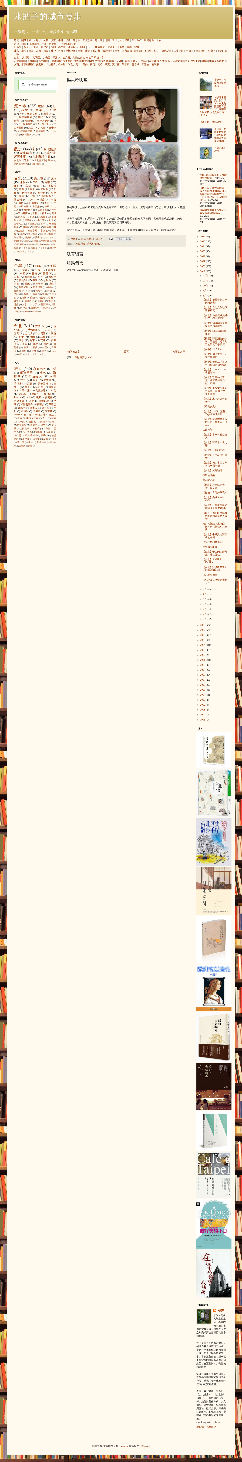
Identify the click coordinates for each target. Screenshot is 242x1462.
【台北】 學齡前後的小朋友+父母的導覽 (215, 317)
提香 (19, 418)
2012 (203, 655)
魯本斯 (62, 64)
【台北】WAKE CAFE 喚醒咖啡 (214, 371)
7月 (205, 589)
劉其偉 (38, 432)
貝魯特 (26, 227)
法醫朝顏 (207, 429)
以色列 (17, 47)
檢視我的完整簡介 (206, 1427)
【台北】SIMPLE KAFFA (212, 561)
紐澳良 (28, 237)
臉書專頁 (149, 40)
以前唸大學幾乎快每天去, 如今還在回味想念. (213, 211)
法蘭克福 (178, 50)
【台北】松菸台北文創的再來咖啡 (215, 301)
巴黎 (80, 50)
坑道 (86, 61)
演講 (53, 40)
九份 (74, 57)
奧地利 (23, 280)
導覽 (60, 40)
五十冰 (52, 128)
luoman (124, 1446)
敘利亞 (35, 47)
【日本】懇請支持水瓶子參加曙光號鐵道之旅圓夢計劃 (220, 135)
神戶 (53, 50)
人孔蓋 (41, 128)
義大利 (52, 270)
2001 (203, 709)
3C (49, 117)
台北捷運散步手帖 (43, 160)
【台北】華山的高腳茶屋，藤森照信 (215, 553)
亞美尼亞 (73, 47)
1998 (203, 719)
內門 (20, 354)
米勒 (70, 64)
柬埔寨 (28, 277)
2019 (203, 271)
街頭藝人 (128, 61)
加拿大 (25, 304)
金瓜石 (66, 57)
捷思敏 (39, 387)
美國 (77, 243)
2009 (203, 670)
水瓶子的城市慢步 (47, 16)
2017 (203, 630)
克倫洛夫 (18, 224)
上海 (23, 50)
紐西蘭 (35, 311)
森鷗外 (44, 435)
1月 (205, 619)
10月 (206, 285)
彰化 (24, 351)
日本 (38, 266)
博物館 (204, 61)
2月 (205, 614)
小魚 (43, 372)
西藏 (35, 294)
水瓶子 (37, 40)
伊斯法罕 (49, 237)
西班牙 (52, 277)
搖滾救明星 (209, 480)
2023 (203, 251)
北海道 (121, 47)
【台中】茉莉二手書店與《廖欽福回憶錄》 (215, 363)
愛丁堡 (44, 248)
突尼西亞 (47, 308)
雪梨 (30, 251)
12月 (206, 275)
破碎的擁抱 (209, 475)
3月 (205, 609)
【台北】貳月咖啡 (212, 470)
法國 (24, 270)
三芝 (27, 354)
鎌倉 (42, 199)
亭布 (22, 234)
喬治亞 (17, 301)
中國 (22, 273)
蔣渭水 (18, 383)
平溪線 (56, 57)
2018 (203, 625)
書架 (39, 110)
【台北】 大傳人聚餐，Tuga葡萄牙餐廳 (215, 413)
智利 (136, 47)
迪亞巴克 (40, 220)
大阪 (21, 203)
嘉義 (35, 347)
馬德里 (189, 50)
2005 (203, 690)
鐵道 (76, 61)
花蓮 (42, 340)
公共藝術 (143, 61)
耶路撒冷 (43, 217)
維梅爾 (25, 411)
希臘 (27, 283)
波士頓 (18, 199)
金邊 (50, 220)
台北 (16, 57)
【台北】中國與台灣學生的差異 (215, 536)
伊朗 (53, 47)
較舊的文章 (179, 351)
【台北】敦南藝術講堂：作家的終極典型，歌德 (214, 380)
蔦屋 (30, 128)
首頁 (158, 40)
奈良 (45, 50)
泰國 (25, 294)
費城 (54, 213)
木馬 (53, 376)
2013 (203, 650)
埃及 (35, 304)
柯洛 (54, 439)
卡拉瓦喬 (51, 64)
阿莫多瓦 (19, 401)
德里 (44, 213)
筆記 (40, 117)
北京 (16, 50)
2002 (203, 704)
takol (54, 422)
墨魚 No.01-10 (210, 547)
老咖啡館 (32, 61)
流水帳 (76, 40)
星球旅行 (137, 40)
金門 (91, 57)
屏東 (25, 344)
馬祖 (96, 57)
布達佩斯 (32, 224)
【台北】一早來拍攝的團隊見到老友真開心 (215, 507)
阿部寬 (22, 394)
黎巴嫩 (44, 47)
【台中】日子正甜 (212, 349)
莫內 (85, 64)
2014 (203, 645)
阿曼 (26, 47)
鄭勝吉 (41, 404)
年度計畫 (88, 40)
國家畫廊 (127, 50)
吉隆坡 (35, 241)
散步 (18, 149)
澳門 (54, 210)
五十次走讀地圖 (23, 117)
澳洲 (50, 301)
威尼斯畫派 (218, 61)
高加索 (62, 47)
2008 (203, 675)
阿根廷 (23, 308)
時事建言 (26, 153)
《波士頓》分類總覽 (211, 122)
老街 (92, 61)
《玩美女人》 (210, 406)
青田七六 (117, 40)
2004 (203, 694)
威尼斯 (96, 50)
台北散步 (67, 61)
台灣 (18, 265)
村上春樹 (21, 425)
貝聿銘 (21, 422)
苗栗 (44, 347)
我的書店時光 (21, 164)
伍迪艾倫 (177, 61)
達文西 (44, 425)
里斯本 (211, 50)
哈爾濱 (34, 248)
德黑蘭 (28, 220)
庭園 (81, 61)
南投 (25, 347)
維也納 (138, 50)
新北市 (38, 178)
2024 (203, 246)
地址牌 (47, 113)
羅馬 (87, 50)
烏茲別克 (35, 308)
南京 (27, 241)
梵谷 (100, 64)
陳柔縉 (36, 439)
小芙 (53, 390)
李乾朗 (17, 435)
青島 (47, 244)
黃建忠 (52, 404)
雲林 (34, 213)
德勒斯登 (166, 50)
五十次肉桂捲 (25, 124)
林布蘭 (46, 428)
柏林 (156, 50)
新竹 (53, 333)
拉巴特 (53, 248)
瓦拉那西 (23, 213)
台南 (80, 57)
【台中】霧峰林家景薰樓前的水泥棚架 (215, 324)
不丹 (90, 47)
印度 (82, 47)
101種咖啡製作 (24, 131)
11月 (206, 280)
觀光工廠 (195, 61)
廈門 (43, 224)
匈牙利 (41, 301)
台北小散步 (36, 164)
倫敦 (117, 50)
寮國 (49, 291)
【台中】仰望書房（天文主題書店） (215, 355)
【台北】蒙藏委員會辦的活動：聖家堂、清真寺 (215, 422)
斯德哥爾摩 (47, 234)
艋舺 (46, 344)
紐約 (220, 50)
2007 (203, 679)
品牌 (119, 61)
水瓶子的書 (20, 44)
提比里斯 (33, 234)
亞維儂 (20, 230)
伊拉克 (26, 311)
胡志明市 (21, 251)
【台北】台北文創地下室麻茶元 (215, 309)
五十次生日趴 (45, 124)
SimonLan (44, 401)
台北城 (28, 333)
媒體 (68, 40)
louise (29, 397)
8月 (205, 295)
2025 (203, 241)
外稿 (45, 40)
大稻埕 (25, 57)
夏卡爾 (116, 64)
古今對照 (18, 128)
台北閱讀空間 (68, 44)
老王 (44, 418)
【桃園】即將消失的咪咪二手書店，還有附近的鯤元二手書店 (215, 341)
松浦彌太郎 (31, 435)
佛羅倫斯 (107, 50)
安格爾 (49, 432)
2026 (203, 236)
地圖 (107, 40)
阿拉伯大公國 (46, 297)
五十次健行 (43, 120)
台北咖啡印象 (21, 160)
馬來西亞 (29, 301)
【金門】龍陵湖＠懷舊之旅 (220, 82)
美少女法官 (32, 418)
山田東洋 (24, 428)
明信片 (158, 61)
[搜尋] (37, 85)
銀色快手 (41, 442)
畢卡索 (125, 64)
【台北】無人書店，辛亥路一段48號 (215, 464)
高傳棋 (37, 411)
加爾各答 (18, 241)
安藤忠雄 (40, 390)
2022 (203, 256)
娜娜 (38, 397)
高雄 (42, 337)
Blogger (145, 1446)
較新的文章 (74, 351)
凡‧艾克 (27, 432)
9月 (205, 290)
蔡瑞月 (35, 394)
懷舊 (103, 61)
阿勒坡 (37, 227)
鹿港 (43, 351)
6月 (205, 594)
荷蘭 (32, 297)
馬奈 (77, 64)
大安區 (46, 57)
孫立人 (52, 414)
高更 (92, 64)
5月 (205, 599)
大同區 (36, 57)
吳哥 (60, 50)
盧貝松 (45, 407)
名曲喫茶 (43, 61)
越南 (16, 304)
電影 (167, 61)
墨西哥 (44, 304)
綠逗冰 (98, 40)
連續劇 (186, 61)
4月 (205, 604)
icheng (17, 414)
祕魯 (129, 47)
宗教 (151, 61)
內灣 (34, 354)
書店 (114, 61)
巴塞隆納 (201, 50)
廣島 (21, 196)
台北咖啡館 (20, 61)
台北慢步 (54, 44)
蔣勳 (30, 446)
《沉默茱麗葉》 (211, 575)
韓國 (44, 294)
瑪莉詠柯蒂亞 (93, 243)
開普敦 (39, 244)
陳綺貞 (44, 422)
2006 (203, 685)
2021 (203, 261)
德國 (45, 273)
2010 (203, 665)
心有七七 (39, 369)
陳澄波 (145, 64)
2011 (203, 660)
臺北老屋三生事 (38, 44)
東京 (31, 50)
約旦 (32, 217)
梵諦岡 (38, 291)
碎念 (24, 110)
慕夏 (107, 64)
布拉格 (148, 50)
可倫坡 (25, 248)
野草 (127, 40)
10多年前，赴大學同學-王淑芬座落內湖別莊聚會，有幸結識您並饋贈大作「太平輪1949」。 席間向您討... (213, 194)
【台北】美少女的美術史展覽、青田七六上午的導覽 (215, 391)
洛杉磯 (17, 237)
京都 (38, 50)
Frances (18, 397)
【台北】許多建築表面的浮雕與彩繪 (215, 569)
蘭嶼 (41, 354)
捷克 (34, 273)
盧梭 (30, 442)
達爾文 (32, 422)
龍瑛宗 (155, 64)
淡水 (21, 340)
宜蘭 (16, 333)
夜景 (16, 120)
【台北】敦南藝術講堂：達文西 (214, 486)
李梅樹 (36, 428)
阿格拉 (21, 217)
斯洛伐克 (100, 47)
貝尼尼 (33, 425)
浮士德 (20, 442)
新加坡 (44, 230)
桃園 (32, 337)
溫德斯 (21, 407)
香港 (46, 203)
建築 (41, 106)
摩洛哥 (111, 47)
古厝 (97, 61)
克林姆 (27, 414)
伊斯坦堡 (70, 50)
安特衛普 (45, 241)
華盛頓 (30, 244)
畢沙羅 (25, 439)
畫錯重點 (40, 131)
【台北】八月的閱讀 (214, 450)
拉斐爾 (39, 64)
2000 (203, 714)
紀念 (53, 110)
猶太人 (33, 407)
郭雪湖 (135, 64)
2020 (203, 266)
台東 (85, 57)
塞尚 (45, 439)
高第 (31, 401)
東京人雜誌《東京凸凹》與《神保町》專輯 (215, 526)
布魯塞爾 (32, 230)
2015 (203, 640)
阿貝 (35, 380)
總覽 (16, 40)
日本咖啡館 (55, 61)
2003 (203, 700)
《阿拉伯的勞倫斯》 (214, 542)
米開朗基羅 (27, 64)
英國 (38, 270)
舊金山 (38, 237)
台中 (39, 185)
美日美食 (26, 134)
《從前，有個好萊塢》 (215, 492)
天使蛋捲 (43, 383)
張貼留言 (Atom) (83, 357)
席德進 (22, 446)
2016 (203, 635)
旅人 (135, 61)
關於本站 (26, 40)
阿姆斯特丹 (50, 227)
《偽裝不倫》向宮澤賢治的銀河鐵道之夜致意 (215, 516)
